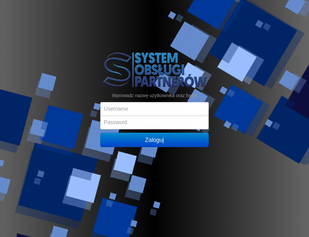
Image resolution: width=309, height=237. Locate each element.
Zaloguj (154, 140)
